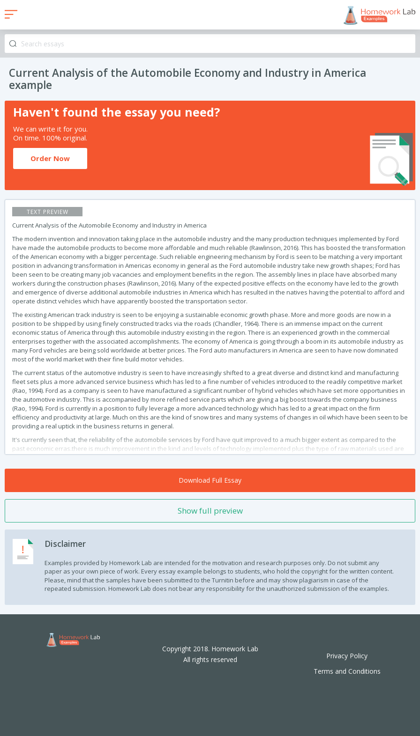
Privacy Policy (347, 655)
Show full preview (210, 510)
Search (12, 43)
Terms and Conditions (347, 671)
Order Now (50, 158)
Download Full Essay (210, 480)
